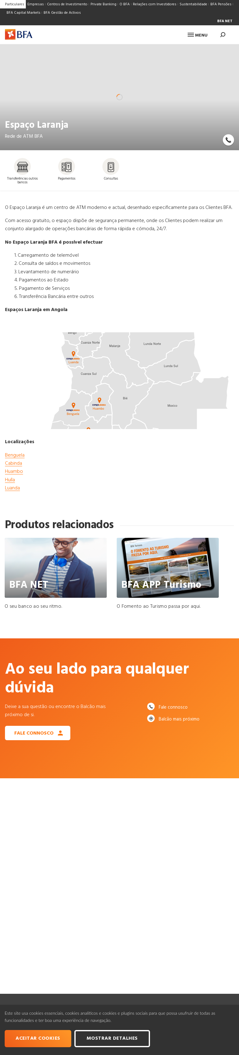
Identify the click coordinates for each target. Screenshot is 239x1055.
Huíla (10, 480)
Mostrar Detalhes (112, 1038)
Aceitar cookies (38, 1038)
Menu (198, 35)
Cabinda (13, 463)
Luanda (12, 488)
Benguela (15, 455)
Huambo (14, 472)
